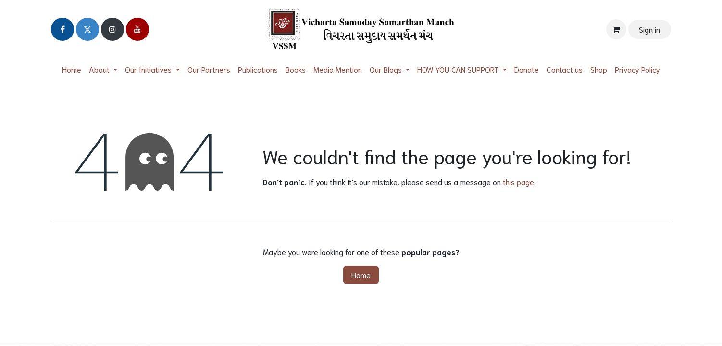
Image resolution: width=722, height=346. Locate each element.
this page (518, 181)
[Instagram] (112, 29)
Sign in (649, 29)
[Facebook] (62, 29)
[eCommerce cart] (616, 29)
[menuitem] (71, 69)
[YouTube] (137, 29)
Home (361, 275)
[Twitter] (87, 29)
